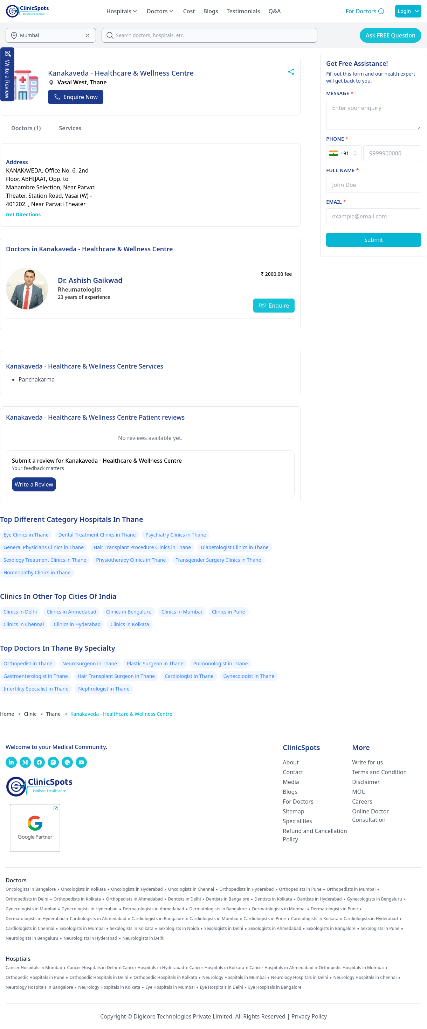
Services (70, 128)
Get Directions (23, 214)
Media (291, 782)
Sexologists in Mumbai (82, 928)
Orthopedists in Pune (300, 889)
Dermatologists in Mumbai (278, 909)
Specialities (297, 821)
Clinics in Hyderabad (77, 624)
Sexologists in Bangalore (331, 928)
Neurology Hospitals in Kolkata (109, 987)
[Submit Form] (373, 240)
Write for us (367, 762)
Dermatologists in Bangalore (218, 909)
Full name (342, 170)
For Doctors (298, 801)
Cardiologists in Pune (264, 919)
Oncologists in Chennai (191, 889)
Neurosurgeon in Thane (89, 663)
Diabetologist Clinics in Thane (235, 547)
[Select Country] (344, 153)
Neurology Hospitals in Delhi (299, 977)
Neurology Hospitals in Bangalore (39, 987)
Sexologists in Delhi (223, 928)
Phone (337, 138)
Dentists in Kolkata (273, 899)
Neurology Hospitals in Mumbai (234, 977)
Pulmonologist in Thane (220, 663)
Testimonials (243, 11)
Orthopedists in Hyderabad (246, 889)
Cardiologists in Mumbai (214, 919)
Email (336, 201)
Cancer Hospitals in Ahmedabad (281, 968)
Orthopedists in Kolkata (77, 899)
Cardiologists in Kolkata (314, 919)
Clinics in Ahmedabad (71, 611)
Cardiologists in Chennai (30, 928)
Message (339, 93)
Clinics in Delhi (20, 611)
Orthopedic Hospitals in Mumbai (351, 968)
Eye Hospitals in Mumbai (170, 987)
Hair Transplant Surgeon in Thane (116, 676)
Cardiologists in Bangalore (158, 919)
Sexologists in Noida (179, 928)
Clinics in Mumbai (181, 611)
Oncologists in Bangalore (31, 889)
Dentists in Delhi (184, 899)
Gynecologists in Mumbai (31, 909)
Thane (57, 713)
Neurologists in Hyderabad (90, 938)
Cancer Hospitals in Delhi (92, 968)
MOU (359, 792)
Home (10, 713)
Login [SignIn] (408, 11)
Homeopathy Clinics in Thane (37, 572)
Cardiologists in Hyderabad (371, 919)
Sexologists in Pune (380, 928)
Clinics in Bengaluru (129, 611)
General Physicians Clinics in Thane (44, 547)
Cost (189, 11)
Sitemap (293, 811)
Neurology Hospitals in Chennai (365, 977)
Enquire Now (76, 97)
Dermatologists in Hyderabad (35, 919)
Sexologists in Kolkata (131, 928)
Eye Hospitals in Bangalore (275, 987)
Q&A (275, 11)
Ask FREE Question (390, 35)
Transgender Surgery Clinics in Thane (218, 559)
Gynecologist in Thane (249, 676)
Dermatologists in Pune (334, 909)
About (290, 762)
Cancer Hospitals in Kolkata (217, 968)
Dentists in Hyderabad (319, 899)
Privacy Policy (309, 1016)
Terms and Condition (379, 772)
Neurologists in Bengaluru (32, 938)
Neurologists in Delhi (143, 938)
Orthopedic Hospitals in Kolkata (165, 977)
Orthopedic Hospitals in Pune (35, 977)
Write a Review (34, 484)
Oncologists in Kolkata (83, 889)
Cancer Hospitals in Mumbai (34, 968)
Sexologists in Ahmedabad (274, 928)
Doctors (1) (26, 128)
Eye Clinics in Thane (26, 534)
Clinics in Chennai (24, 624)
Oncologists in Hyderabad (137, 889)
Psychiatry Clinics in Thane (175, 534)
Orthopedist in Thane (28, 663)
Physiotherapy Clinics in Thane (131, 559)
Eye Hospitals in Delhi (221, 987)
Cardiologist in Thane (189, 676)
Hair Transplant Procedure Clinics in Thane (142, 547)
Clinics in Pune (228, 611)
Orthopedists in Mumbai (351, 889)
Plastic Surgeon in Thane (155, 663)
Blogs (211, 11)
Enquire (274, 305)
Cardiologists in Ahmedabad (98, 919)
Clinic (33, 713)
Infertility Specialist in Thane (36, 688)
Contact (293, 772)
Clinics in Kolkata (129, 624)
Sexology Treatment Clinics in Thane (45, 559)
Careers (362, 801)
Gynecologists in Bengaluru (374, 899)
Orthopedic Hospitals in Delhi (98, 977)
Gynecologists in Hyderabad (89, 909)
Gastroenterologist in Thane (36, 676)
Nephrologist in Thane (103, 688)
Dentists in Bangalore (227, 899)
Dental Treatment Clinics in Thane (97, 534)
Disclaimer (366, 782)
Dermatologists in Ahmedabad (153, 909)
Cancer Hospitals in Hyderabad (153, 968)
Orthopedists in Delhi (27, 899)
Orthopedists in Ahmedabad (134, 899)
